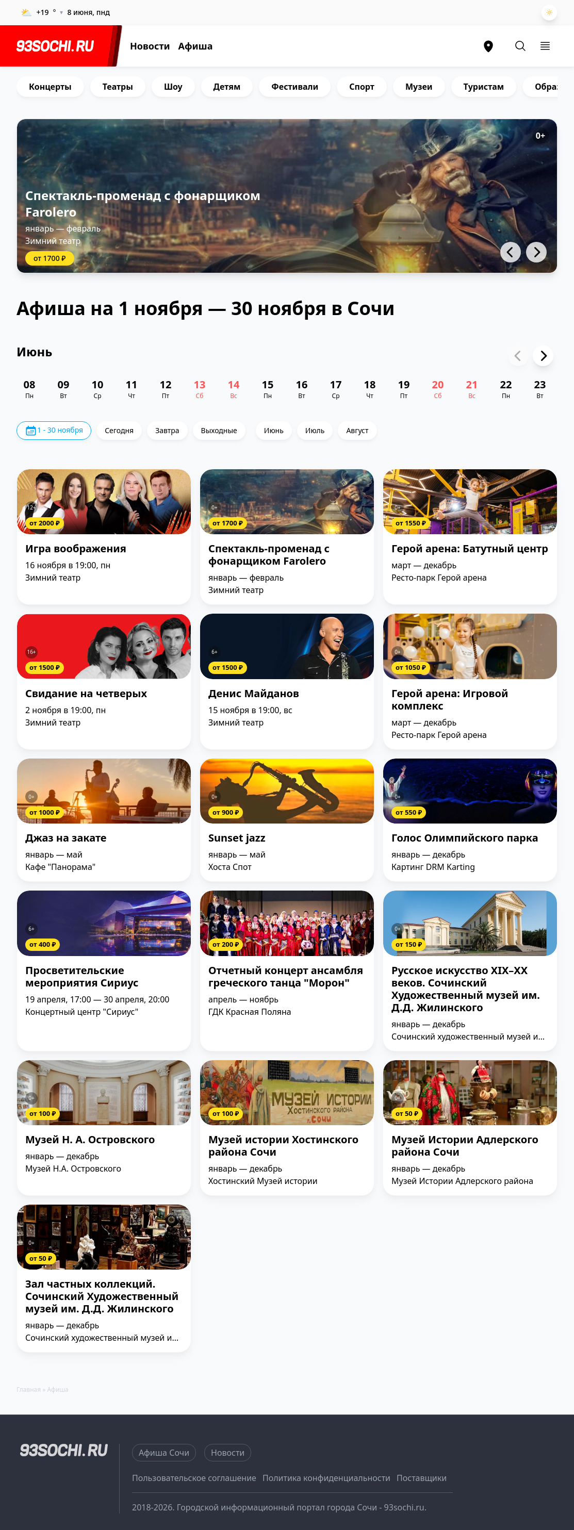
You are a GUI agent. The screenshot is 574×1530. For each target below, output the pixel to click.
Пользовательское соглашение (194, 1478)
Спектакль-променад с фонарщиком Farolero (142, 203)
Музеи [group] (419, 86)
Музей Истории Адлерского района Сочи (464, 1146)
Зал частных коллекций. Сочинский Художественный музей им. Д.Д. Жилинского (101, 1296)
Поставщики (422, 1478)
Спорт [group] (361, 86)
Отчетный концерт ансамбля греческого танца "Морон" (285, 977)
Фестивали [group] (294, 86)
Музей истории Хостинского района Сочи (283, 1146)
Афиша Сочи (164, 1452)
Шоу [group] (173, 86)
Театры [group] (118, 86)
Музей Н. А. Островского (90, 1139)
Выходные (219, 430)
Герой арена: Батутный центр (469, 548)
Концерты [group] (50, 86)
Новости (150, 46)
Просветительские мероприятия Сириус (82, 977)
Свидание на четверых (86, 693)
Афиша (195, 46)
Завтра (167, 430)
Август (357, 430)
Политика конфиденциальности (326, 1478)
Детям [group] (227, 86)
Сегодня (119, 430)
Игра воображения (75, 548)
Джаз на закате (66, 838)
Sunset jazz (237, 838)
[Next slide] (543, 356)
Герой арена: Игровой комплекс (449, 700)
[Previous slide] (518, 356)
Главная (29, 1389)
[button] (510, 252)
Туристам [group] (484, 86)
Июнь (274, 430)
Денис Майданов (253, 693)
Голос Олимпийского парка (464, 838)
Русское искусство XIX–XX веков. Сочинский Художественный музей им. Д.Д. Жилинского (465, 989)
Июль (315, 430)
